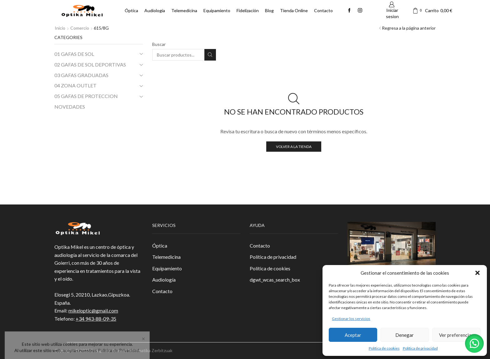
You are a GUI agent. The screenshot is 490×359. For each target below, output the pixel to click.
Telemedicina (184, 10)
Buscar (159, 44)
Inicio (60, 28)
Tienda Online (294, 10)
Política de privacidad (420, 348)
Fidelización (248, 10)
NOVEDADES (69, 107)
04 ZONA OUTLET (75, 85)
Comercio (79, 28)
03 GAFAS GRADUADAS (81, 75)
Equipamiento (216, 10)
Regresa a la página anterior (409, 28)
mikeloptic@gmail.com (93, 310)
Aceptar (353, 335)
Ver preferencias (456, 335)
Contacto (323, 10)
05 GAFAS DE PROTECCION (86, 96)
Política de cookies (384, 348)
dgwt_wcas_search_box (275, 280)
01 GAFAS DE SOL (74, 54)
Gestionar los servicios (351, 318)
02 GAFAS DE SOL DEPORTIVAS (90, 64)
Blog (269, 10)
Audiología (154, 10)
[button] (477, 273)
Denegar (404, 335)
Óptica (131, 10)
